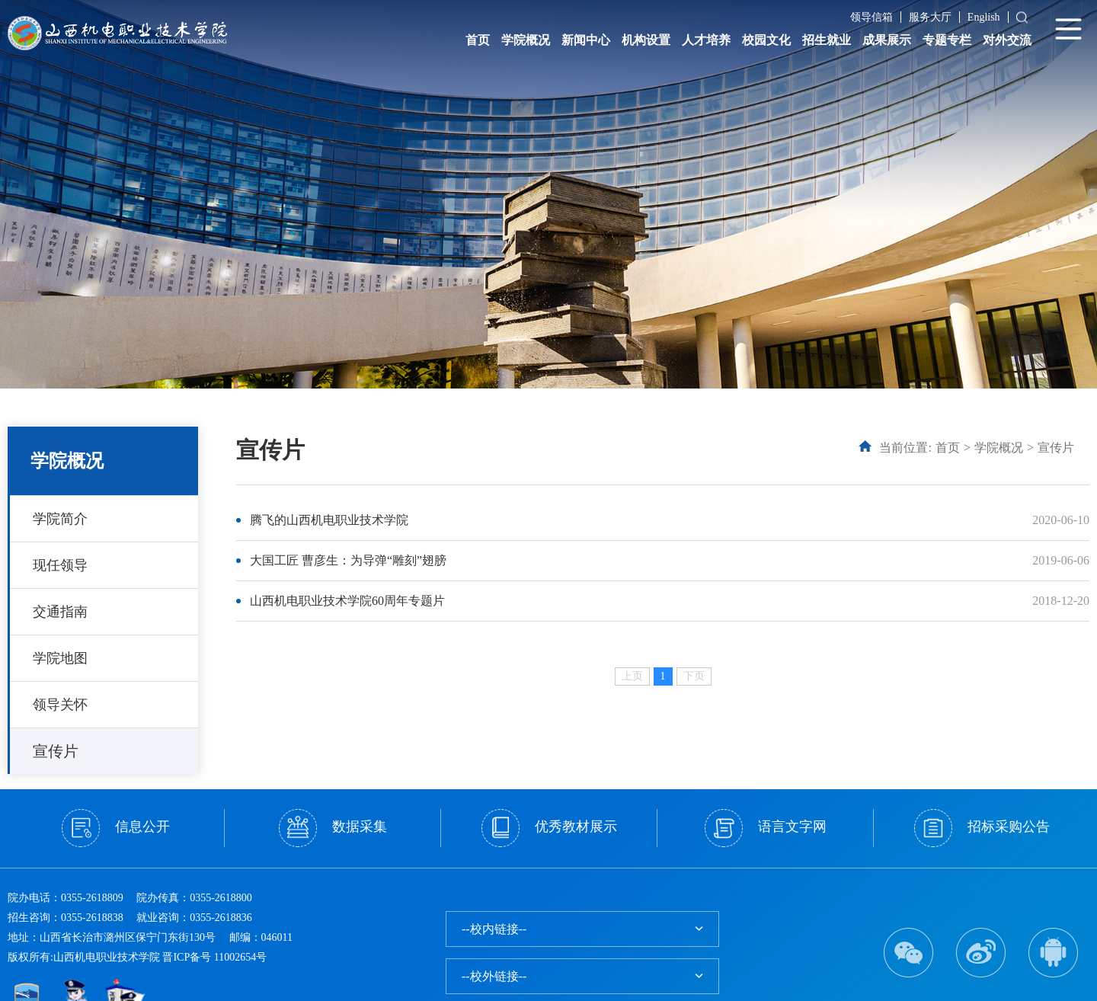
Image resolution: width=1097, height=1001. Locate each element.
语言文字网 (766, 828)
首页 (477, 40)
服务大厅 (930, 17)
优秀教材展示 (549, 828)
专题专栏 (947, 40)
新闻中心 (585, 40)
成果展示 (886, 40)
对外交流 (1007, 40)
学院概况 (525, 40)
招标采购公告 (982, 828)
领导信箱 (871, 17)
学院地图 (60, 658)
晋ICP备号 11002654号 (214, 957)
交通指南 (60, 611)
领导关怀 (60, 704)
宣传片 (55, 751)
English (983, 17)
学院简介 (60, 518)
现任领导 (60, 565)
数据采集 (333, 828)
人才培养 (706, 40)
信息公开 (116, 828)
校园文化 (766, 40)
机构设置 (646, 40)
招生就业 (826, 40)
